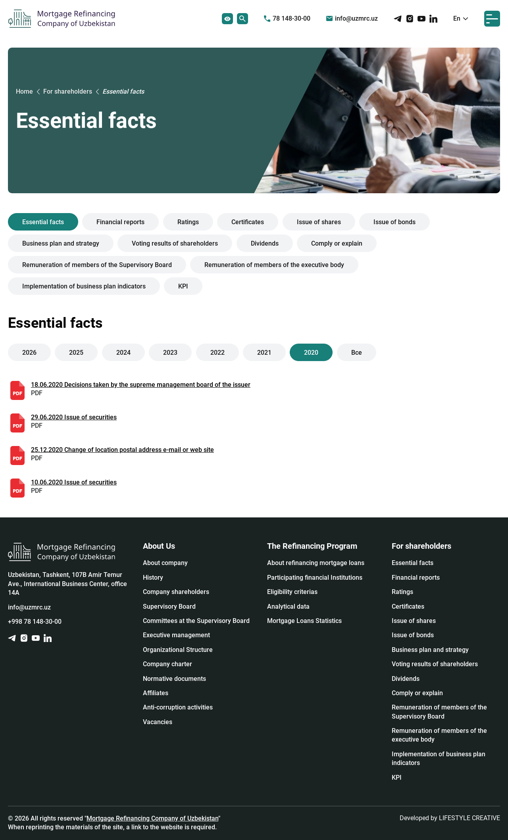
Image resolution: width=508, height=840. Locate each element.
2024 (123, 352)
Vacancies (157, 722)
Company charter (167, 664)
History (153, 577)
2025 (76, 352)
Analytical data (288, 606)
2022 (217, 352)
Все (356, 352)
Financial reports (121, 222)
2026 (29, 352)
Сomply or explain (336, 243)
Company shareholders (176, 592)
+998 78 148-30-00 (35, 621)
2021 (264, 352)
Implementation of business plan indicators (84, 286)
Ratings (188, 222)
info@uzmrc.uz (352, 18)
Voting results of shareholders (175, 243)
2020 (311, 352)
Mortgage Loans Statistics (304, 621)
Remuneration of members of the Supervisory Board (97, 265)
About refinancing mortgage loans (315, 563)
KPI (184, 286)
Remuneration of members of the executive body (274, 265)
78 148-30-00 (287, 18)
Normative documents (174, 678)
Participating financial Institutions (314, 577)
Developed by (450, 818)
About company (165, 563)
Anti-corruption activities (178, 707)
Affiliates (155, 693)
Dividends (265, 243)
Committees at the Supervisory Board (196, 621)
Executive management (176, 635)
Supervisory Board (169, 606)
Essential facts (43, 222)
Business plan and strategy (60, 243)
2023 (170, 352)
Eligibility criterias (292, 592)
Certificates (247, 222)
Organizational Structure (178, 650)
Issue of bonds (394, 222)
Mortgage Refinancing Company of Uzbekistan (152, 818)
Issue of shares (319, 222)
